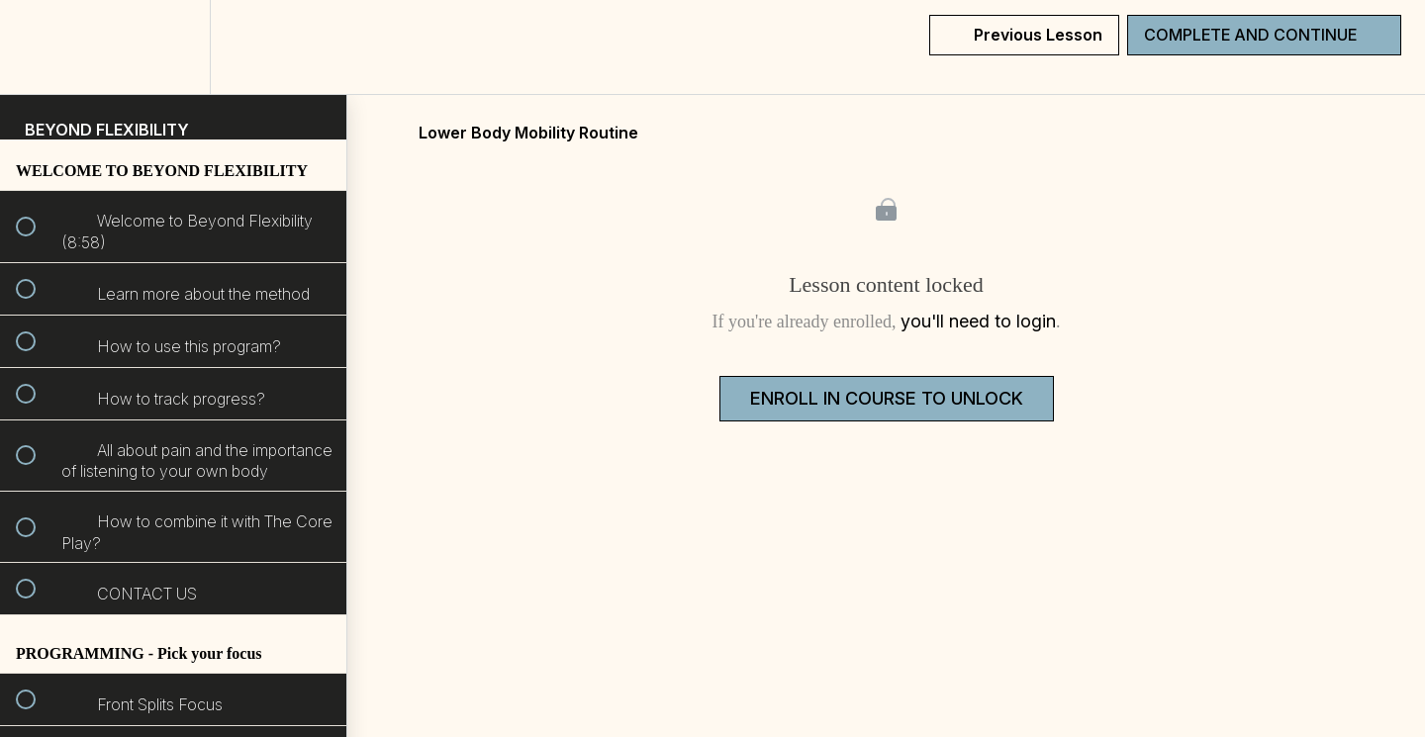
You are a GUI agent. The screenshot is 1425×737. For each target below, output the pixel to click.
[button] (36, 47)
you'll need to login (978, 321)
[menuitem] (173, 47)
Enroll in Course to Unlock (886, 398)
